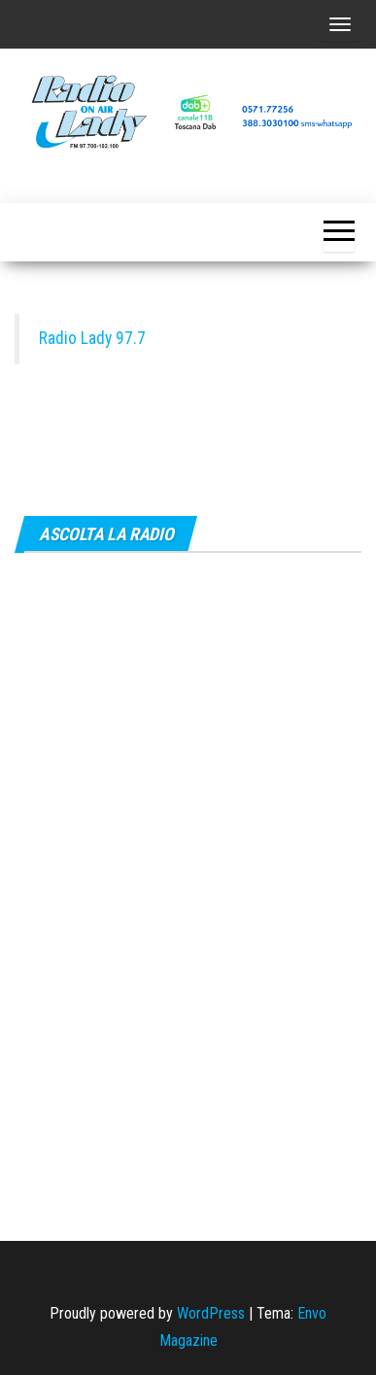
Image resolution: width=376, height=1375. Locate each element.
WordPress (211, 1313)
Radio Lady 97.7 (92, 338)
